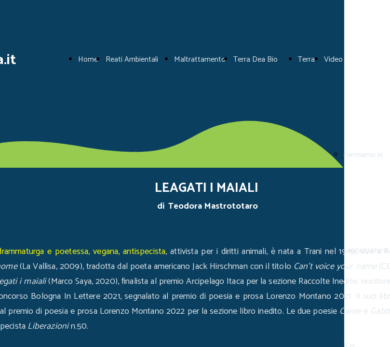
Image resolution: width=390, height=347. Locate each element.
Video (333, 59)
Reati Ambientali (132, 59)
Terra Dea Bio (255, 59)
